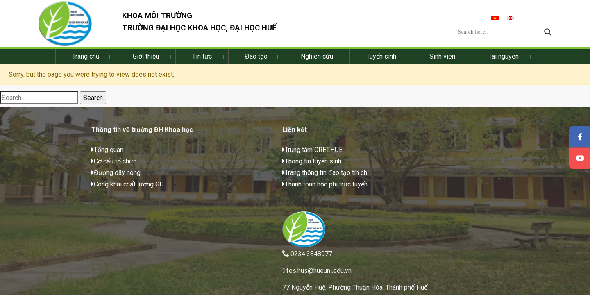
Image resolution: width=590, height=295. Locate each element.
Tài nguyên (503, 59)
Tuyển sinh (381, 59)
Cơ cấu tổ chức (65, 166)
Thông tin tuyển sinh (201, 166)
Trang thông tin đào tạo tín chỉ (215, 178)
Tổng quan (59, 155)
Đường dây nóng (67, 178)
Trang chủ (86, 59)
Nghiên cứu (317, 59)
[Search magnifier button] (552, 33)
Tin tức (202, 59)
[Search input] (502, 33)
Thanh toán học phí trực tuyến (214, 189)
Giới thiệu (146, 59)
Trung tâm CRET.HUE (202, 155)
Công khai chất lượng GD (79, 189)
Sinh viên (442, 59)
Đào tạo (256, 59)
